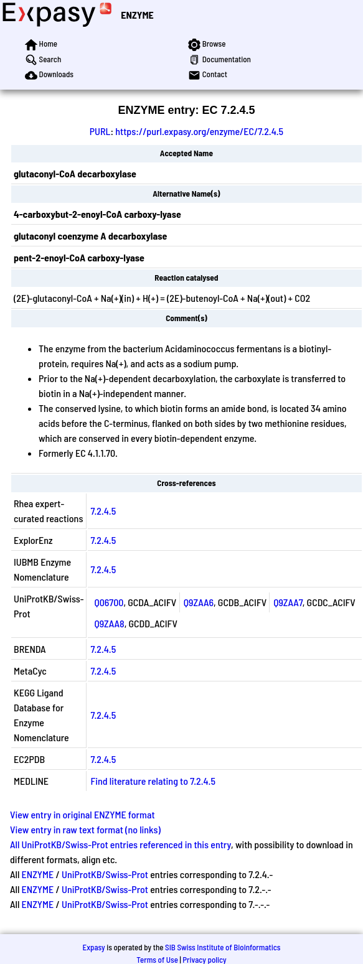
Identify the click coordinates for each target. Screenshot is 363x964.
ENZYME (137, 15)
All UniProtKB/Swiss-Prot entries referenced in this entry (120, 844)
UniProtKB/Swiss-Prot (105, 874)
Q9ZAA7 (288, 602)
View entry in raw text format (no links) (85, 829)
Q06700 (108, 602)
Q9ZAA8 (109, 623)
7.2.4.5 (103, 511)
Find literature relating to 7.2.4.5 (152, 781)
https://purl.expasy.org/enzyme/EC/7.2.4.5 (199, 131)
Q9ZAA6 (199, 602)
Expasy (93, 947)
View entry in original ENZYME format (82, 814)
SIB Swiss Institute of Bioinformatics (222, 947)
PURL (100, 131)
